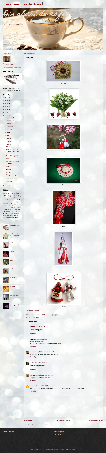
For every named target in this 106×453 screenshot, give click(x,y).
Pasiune (8, 146)
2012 (6, 115)
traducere (12, 217)
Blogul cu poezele (13, 4)
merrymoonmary (59, 449)
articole (17, 193)
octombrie (9, 123)
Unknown (33, 386)
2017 (6, 103)
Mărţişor (8, 172)
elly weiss (32, 326)
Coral (7, 158)
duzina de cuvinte (13, 200)
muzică (8, 209)
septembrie (10, 126)
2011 (6, 185)
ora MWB (18, 209)
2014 (6, 109)
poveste (8, 211)
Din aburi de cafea (32, 4)
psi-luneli (15, 213)
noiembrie (9, 120)
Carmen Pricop (34, 352)
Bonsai (12, 260)
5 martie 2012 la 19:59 (41, 339)
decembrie (10, 118)
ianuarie (9, 181)
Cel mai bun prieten (15, 225)
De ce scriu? (13, 286)
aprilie (8, 141)
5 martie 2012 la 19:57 (42, 326)
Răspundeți (33, 333)
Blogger (73, 449)
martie (8, 144)
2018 (6, 100)
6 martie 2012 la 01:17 (41, 362)
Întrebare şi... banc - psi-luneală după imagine (15, 235)
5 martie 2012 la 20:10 (47, 352)
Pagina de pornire (63, 421)
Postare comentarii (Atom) (39, 425)
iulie (8, 132)
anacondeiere (6, 193)
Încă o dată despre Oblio (13, 156)
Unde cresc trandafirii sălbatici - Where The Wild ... (12, 151)
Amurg (8, 166)
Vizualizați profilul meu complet (12, 67)
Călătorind (13, 251)
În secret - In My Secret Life (14, 304)
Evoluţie (8, 169)
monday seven (35, 317)
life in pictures (8, 205)
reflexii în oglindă (7, 215)
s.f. (15, 215)
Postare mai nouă (30, 421)
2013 (6, 112)
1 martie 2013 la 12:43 (42, 386)
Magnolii (12, 277)
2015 (6, 106)
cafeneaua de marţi (8, 198)
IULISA (32, 362)
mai (8, 138)
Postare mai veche (96, 421)
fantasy (4, 202)
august (8, 129)
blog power (12, 196)
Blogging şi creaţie (11, 175)
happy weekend (17, 203)
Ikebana (12, 242)
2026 (6, 97)
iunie (8, 135)
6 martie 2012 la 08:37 (47, 375)
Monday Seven (34, 310)
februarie (9, 179)
